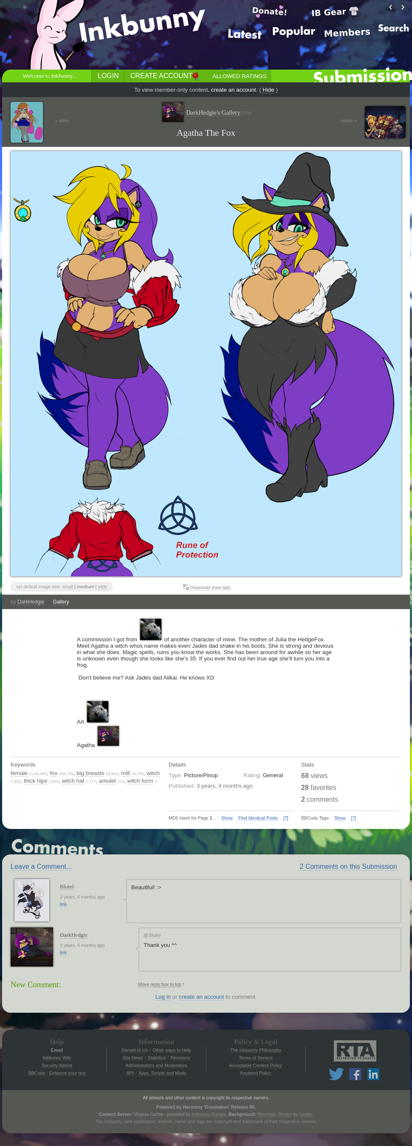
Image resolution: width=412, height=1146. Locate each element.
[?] (285, 817)
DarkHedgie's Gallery (218, 112)
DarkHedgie (30, 602)
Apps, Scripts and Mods (162, 1073)
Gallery (61, 602)
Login (108, 75)
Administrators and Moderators (156, 1065)
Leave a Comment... (41, 866)
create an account (233, 90)
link (63, 904)
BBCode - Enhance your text (56, 1073)
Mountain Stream (275, 1114)
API (130, 1073)
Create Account (161, 75)
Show (227, 817)
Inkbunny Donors (209, 1114)
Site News (132, 1057)
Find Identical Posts (258, 817)
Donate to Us (134, 1050)
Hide (268, 90)
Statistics (157, 1057)
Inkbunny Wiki (57, 1057)
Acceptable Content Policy (255, 1065)
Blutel (67, 886)
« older (62, 120)
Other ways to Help (171, 1050)
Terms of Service (255, 1057)
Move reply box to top (159, 984)
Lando (305, 1114)
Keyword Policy (255, 1073)
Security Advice (57, 1065)
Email (57, 1050)
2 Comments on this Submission (348, 866)
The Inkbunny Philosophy (255, 1050)
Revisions (180, 1057)
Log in (163, 997)
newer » (349, 120)
